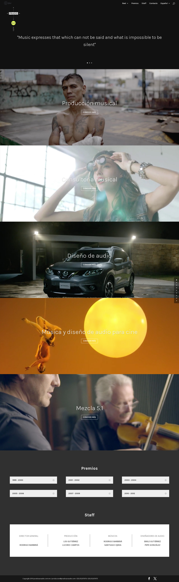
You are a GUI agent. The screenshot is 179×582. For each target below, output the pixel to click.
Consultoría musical (89, 179)
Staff (144, 3)
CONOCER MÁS (89, 112)
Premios (135, 3)
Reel (124, 3)
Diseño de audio (89, 255)
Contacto (153, 3)
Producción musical (89, 103)
